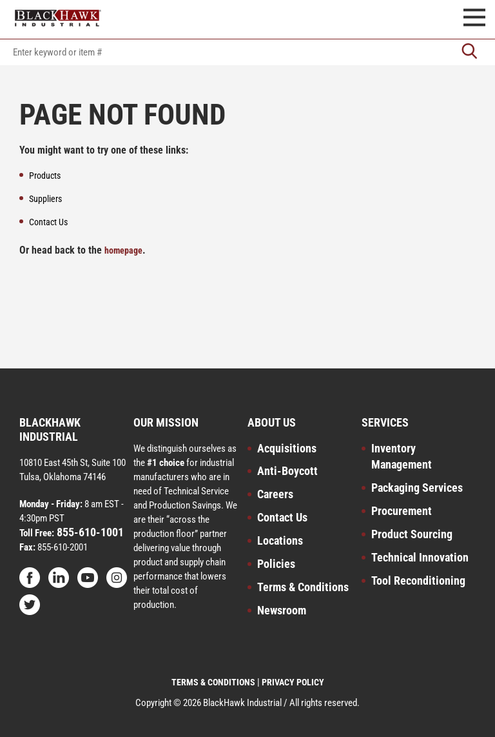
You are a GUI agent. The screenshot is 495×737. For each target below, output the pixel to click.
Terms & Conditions (303, 587)
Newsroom (281, 610)
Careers (275, 494)
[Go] (469, 52)
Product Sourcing (411, 534)
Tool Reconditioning (418, 580)
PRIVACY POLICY (293, 682)
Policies (276, 563)
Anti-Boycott (287, 471)
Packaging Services (417, 487)
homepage (123, 250)
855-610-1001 (89, 532)
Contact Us (282, 517)
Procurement (401, 511)
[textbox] (247, 52)
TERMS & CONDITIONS (213, 682)
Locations (280, 540)
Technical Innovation (420, 557)
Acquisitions (286, 448)
